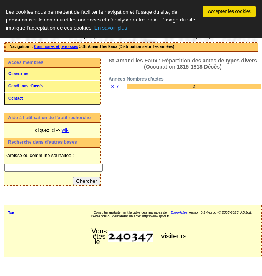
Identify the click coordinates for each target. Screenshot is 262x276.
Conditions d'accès (25, 86)
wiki (65, 130)
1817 (114, 86)
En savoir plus (110, 28)
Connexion (18, 74)
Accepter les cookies (229, 11)
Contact (15, 98)
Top (11, 212)
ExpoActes (179, 212)
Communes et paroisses (56, 46)
